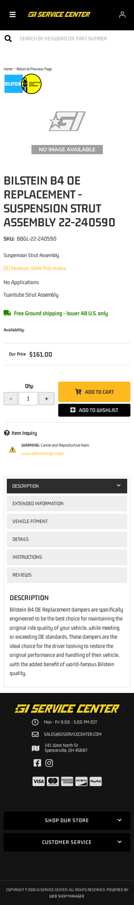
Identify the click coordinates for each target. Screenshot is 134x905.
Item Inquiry (24, 433)
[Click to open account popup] (122, 14)
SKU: (9, 238)
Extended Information (38, 503)
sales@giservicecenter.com (72, 734)
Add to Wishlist (98, 410)
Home (8, 68)
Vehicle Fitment (30, 521)
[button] (67, 38)
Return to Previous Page (34, 68)
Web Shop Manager (66, 896)
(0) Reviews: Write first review (35, 268)
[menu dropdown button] (12, 14)
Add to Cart (99, 392)
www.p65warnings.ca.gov (42, 453)
